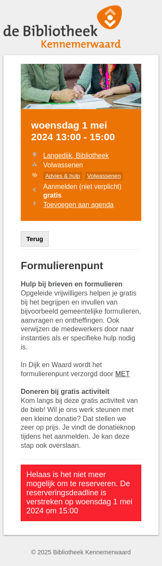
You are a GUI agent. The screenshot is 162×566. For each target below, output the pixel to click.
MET (122, 373)
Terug (34, 239)
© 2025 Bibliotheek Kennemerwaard (81, 552)
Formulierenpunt (62, 265)
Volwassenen (104, 176)
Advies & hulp (62, 176)
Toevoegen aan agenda (78, 204)
